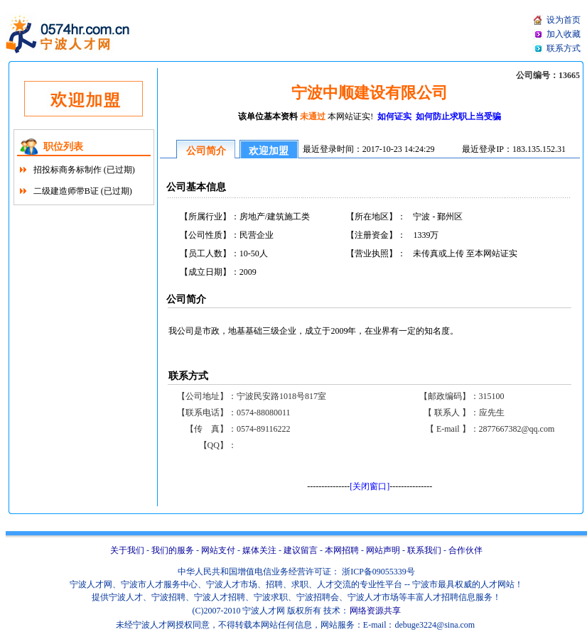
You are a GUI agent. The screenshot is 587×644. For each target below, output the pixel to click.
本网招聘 (342, 550)
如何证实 (395, 116)
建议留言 (301, 550)
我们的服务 (172, 550)
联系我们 (424, 550)
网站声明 (383, 550)
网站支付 (218, 550)
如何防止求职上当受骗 (457, 116)
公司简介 (206, 151)
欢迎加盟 (269, 151)
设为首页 (563, 20)
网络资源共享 (375, 611)
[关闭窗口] (369, 486)
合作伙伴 (465, 550)
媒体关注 (259, 550)
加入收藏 (563, 34)
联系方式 (563, 48)
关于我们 (127, 550)
